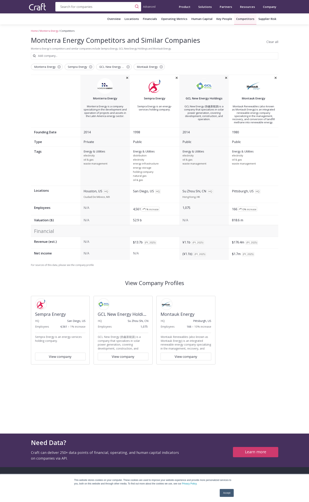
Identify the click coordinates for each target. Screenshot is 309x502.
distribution (140, 155)
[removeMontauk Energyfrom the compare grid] (275, 78)
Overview (114, 19)
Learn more (255, 451)
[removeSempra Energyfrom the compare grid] (176, 78)
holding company (143, 172)
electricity (89, 155)
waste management (95, 163)
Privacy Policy (189, 483)
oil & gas (89, 159)
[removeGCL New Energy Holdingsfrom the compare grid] (226, 78)
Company (269, 7)
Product (184, 7)
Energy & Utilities (94, 151)
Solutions (205, 7)
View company (60, 356)
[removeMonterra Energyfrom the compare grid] (127, 78)
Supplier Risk (267, 19)
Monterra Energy (49, 31)
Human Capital (201, 19)
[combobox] (98, 6)
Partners (226, 7)
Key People (224, 19)
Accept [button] (226, 493)
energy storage (142, 167)
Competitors (245, 19)
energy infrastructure (146, 163)
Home (34, 31)
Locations (132, 19)
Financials (150, 19)
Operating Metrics (174, 19)
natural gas (140, 176)
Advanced (149, 6)
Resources (247, 7)
